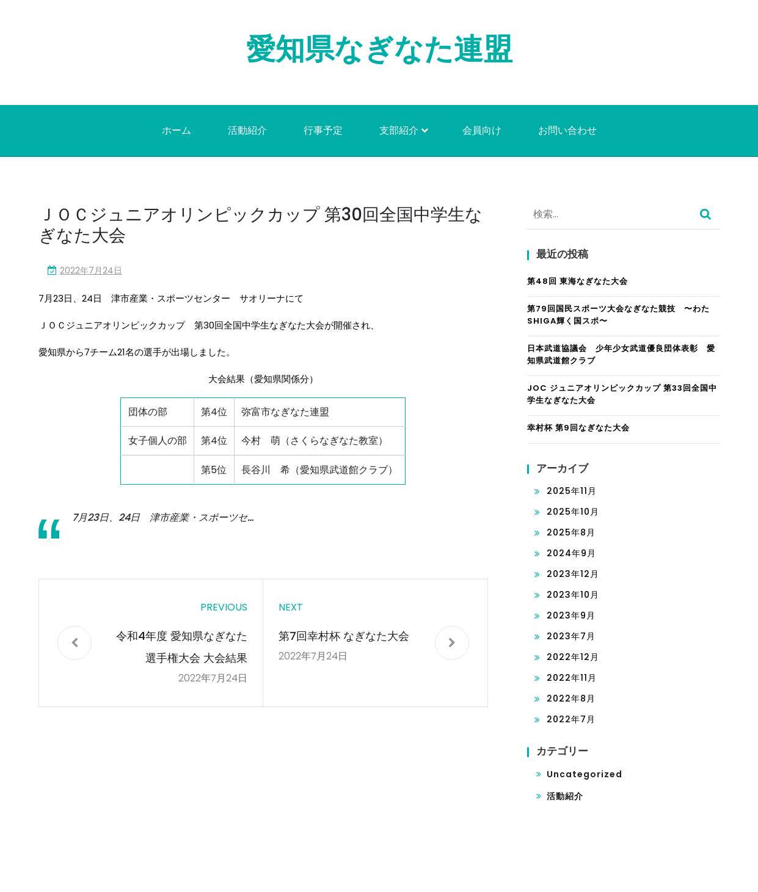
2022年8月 (571, 698)
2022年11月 (572, 678)
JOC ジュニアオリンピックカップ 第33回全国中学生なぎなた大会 (622, 394)
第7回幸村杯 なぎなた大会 (344, 636)
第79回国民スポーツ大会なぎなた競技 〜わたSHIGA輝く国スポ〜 (618, 315)
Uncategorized (584, 774)
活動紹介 (247, 130)
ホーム (176, 130)
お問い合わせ (567, 130)
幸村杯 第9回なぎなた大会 (578, 427)
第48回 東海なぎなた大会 (577, 281)
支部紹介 (398, 130)
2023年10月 (573, 595)
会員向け (481, 130)
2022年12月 (573, 657)
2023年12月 (573, 574)
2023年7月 (571, 636)
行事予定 (323, 130)
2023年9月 (571, 615)
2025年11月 (572, 491)
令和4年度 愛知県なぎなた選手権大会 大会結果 (181, 646)
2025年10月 (573, 512)
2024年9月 (571, 553)
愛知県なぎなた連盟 (379, 49)
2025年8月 (571, 532)
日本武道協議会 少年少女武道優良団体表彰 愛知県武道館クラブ (621, 354)
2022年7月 (571, 719)
